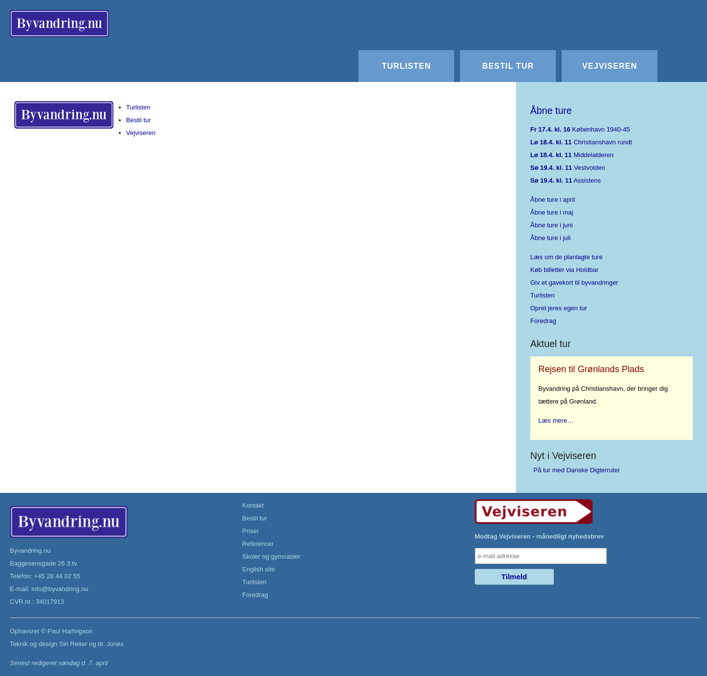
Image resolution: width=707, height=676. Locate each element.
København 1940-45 (580, 129)
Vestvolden (567, 167)
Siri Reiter (73, 644)
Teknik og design (33, 644)
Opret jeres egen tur (558, 308)
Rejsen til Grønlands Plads (591, 369)
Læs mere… (556, 420)
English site (258, 569)
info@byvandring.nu (59, 589)
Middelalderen (572, 155)
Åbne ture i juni (551, 225)
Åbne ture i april (552, 199)
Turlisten (406, 65)
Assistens (565, 180)
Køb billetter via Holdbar (564, 269)
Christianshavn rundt (581, 142)
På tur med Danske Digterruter (577, 470)
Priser (250, 531)
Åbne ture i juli (550, 238)
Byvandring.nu (30, 550)
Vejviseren (609, 65)
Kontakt (253, 505)
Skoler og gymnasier (271, 556)
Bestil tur (508, 65)
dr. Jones (111, 644)
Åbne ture (551, 110)
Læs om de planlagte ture (566, 257)
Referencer (257, 543)
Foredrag (543, 320)
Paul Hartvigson (70, 631)
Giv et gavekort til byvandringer (574, 282)
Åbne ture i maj (551, 212)
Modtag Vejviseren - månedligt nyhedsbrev (539, 536)
